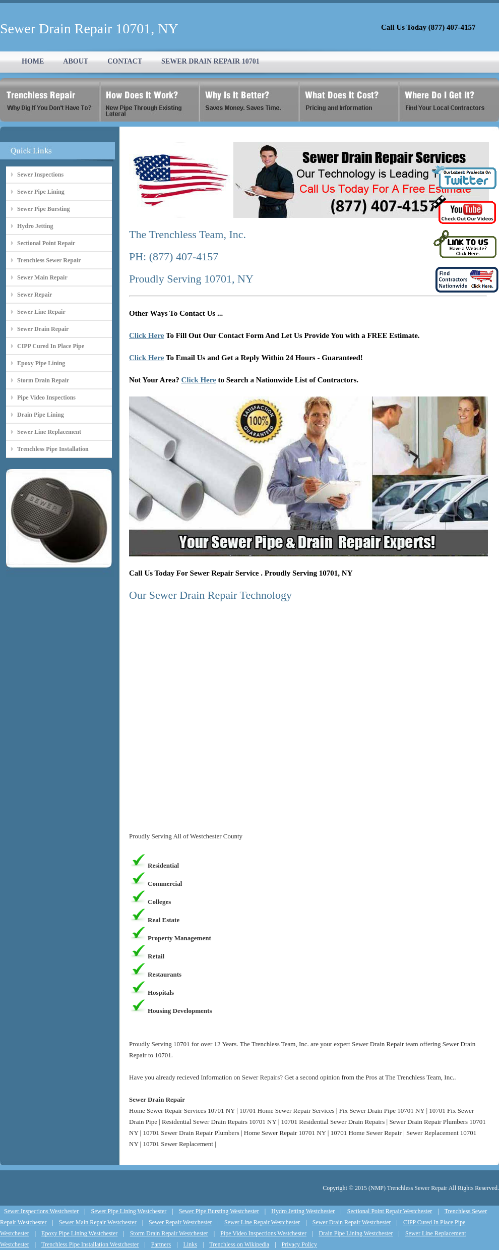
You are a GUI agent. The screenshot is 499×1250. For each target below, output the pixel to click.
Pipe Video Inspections (46, 397)
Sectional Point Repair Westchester (389, 1211)
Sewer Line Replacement (49, 431)
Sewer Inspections (40, 174)
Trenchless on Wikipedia (239, 1244)
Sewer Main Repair (42, 277)
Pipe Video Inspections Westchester (263, 1233)
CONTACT (124, 61)
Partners (161, 1244)
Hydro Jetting (35, 226)
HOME (33, 61)
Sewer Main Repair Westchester (98, 1222)
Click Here (146, 335)
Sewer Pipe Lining (41, 191)
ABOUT (75, 61)
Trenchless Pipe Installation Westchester (90, 1244)
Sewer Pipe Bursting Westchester (219, 1211)
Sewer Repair (34, 294)
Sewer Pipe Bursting (43, 208)
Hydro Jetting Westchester (303, 1211)
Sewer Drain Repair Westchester (352, 1222)
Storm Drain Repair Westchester (169, 1233)
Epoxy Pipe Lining (41, 363)
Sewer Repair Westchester (180, 1222)
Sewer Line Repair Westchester (262, 1222)
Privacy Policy (299, 1244)
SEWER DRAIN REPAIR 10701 (210, 61)
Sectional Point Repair (46, 243)
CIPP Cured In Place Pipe (50, 346)
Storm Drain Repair (43, 380)
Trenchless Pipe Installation (53, 448)
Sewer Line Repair (41, 311)
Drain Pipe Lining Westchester (356, 1233)
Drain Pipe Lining (40, 414)
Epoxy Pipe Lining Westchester (79, 1233)
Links (190, 1244)
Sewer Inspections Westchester (41, 1211)
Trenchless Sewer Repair (49, 260)
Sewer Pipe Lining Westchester (129, 1211)
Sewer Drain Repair (43, 328)
